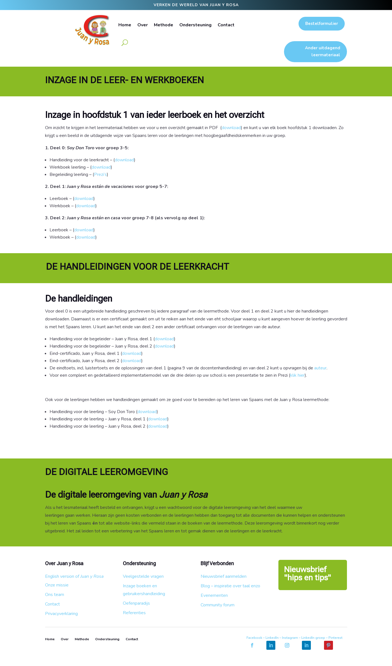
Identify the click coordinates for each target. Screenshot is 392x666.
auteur (320, 368)
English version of (74, 576)
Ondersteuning (195, 25)
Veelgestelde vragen (143, 576)
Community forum (217, 605)
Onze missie (57, 585)
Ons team (54, 595)
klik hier (297, 375)
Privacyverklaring (61, 614)
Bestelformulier (321, 23)
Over (142, 25)
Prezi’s (101, 174)
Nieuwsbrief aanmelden (224, 576)
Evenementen (214, 595)
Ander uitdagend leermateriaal (322, 51)
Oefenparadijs (136, 603)
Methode (163, 25)
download (231, 128)
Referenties (134, 613)
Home (124, 25)
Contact (226, 25)
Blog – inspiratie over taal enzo (230, 586)
